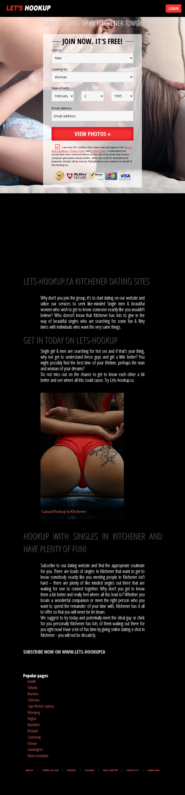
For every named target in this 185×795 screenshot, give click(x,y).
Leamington (35, 749)
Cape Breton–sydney (40, 706)
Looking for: (60, 69)
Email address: (62, 108)
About (30, 770)
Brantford (33, 724)
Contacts (132, 770)
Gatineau (33, 699)
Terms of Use (50, 770)
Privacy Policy (77, 151)
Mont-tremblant (37, 755)
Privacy (71, 770)
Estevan (32, 743)
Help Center (110, 770)
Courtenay (33, 737)
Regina (31, 718)
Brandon (32, 693)
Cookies (90, 770)
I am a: (56, 50)
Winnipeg (33, 712)
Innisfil (31, 681)
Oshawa (32, 687)
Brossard (32, 730)
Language (153, 770)
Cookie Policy (98, 151)
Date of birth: (60, 88)
